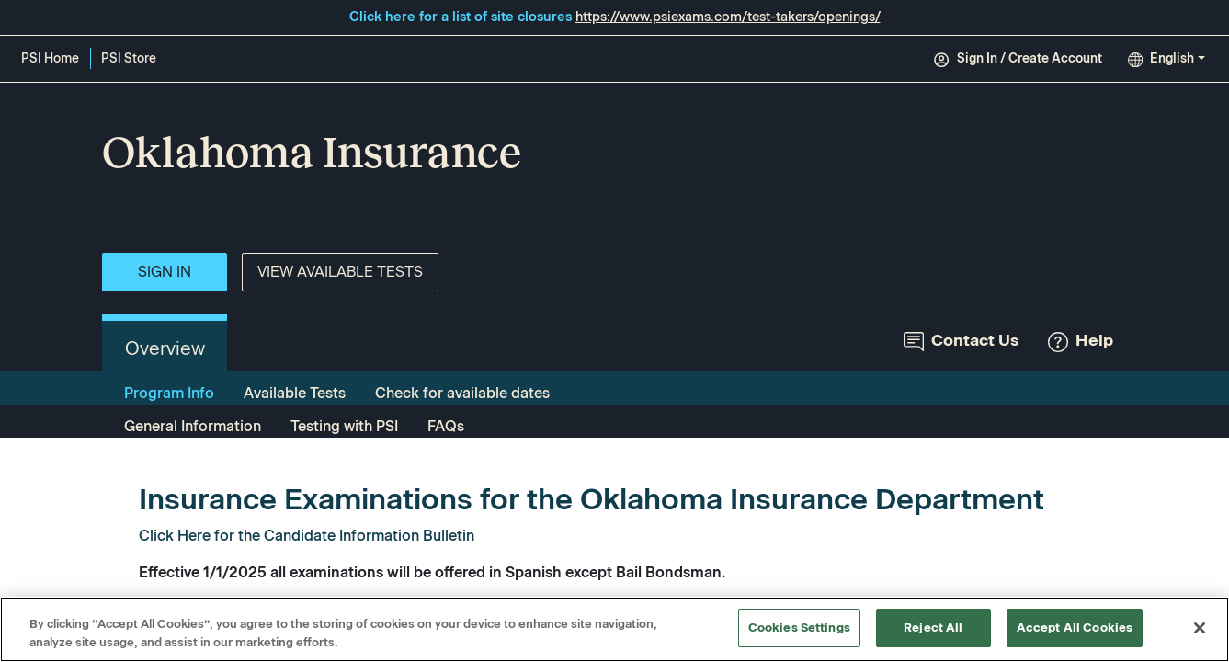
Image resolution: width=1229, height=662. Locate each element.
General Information (192, 426)
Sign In (164, 271)
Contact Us (961, 340)
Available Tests (295, 393)
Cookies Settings (799, 627)
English (1161, 59)
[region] (614, 629)
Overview (165, 348)
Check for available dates (462, 393)
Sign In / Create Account (1017, 59)
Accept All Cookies (1074, 627)
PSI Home (50, 58)
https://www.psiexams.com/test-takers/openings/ (728, 16)
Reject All (933, 627)
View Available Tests (340, 271)
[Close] (1199, 628)
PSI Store (132, 60)
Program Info (169, 393)
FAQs (445, 426)
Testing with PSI (344, 426)
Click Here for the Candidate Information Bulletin (306, 535)
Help (1080, 340)
